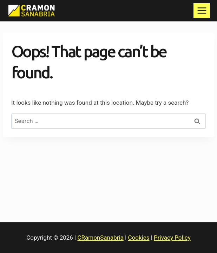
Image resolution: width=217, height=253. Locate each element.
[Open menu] (201, 10)
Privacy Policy (172, 237)
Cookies (139, 237)
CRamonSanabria (100, 237)
